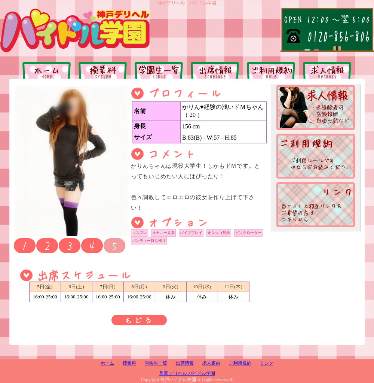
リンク (266, 363)
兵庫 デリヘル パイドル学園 (187, 373)
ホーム (107, 363)
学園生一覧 (156, 363)
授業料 (129, 363)
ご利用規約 (240, 363)
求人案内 (211, 363)
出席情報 (185, 363)
